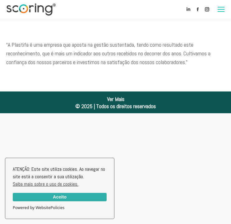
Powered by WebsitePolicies (38, 207)
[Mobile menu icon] (221, 9)
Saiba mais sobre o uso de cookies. (45, 184)
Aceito (60, 196)
